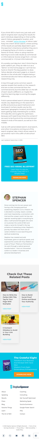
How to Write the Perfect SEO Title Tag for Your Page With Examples (10, 299)
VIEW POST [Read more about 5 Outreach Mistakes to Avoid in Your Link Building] (7, 339)
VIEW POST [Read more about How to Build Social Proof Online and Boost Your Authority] (26, 306)
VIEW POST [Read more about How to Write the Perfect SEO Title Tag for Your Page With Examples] (7, 309)
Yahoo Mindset (20, 41)
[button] (36, 4)
